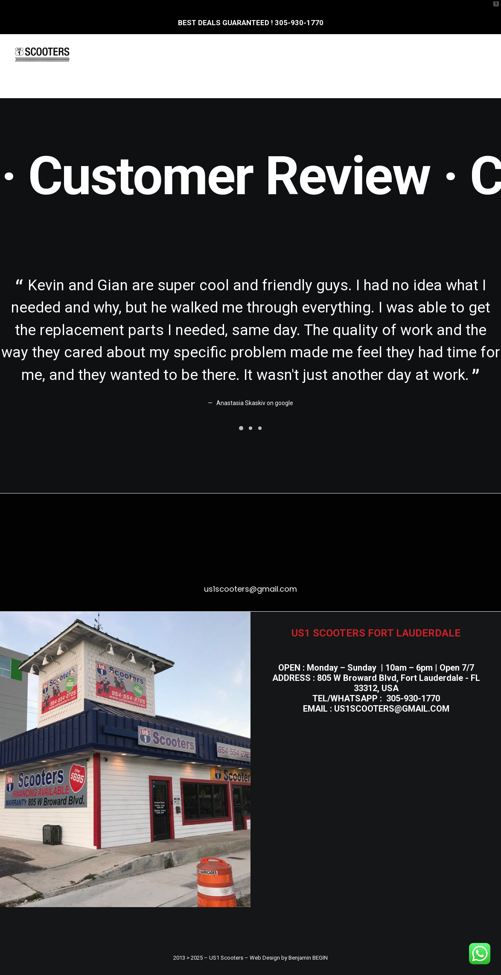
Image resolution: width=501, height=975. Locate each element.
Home (122, 54)
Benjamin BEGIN (308, 958)
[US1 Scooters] (42, 54)
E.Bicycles (226, 54)
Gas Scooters (289, 54)
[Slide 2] (250, 428)
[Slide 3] (260, 428)
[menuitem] (122, 54)
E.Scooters (169, 54)
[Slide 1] (241, 428)
